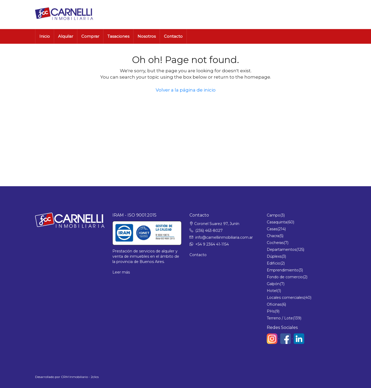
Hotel (272, 290)
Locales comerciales (285, 297)
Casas (272, 229)
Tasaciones (118, 36)
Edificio (273, 263)
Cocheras (275, 242)
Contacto (173, 36)
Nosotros (146, 36)
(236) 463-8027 (209, 230)
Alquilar (65, 36)
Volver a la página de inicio (186, 90)
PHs (271, 311)
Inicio (44, 36)
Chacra (273, 235)
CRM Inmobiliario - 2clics (80, 377)
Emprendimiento (282, 270)
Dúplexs (274, 256)
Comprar (90, 36)
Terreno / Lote (280, 318)
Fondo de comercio (285, 277)
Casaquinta (277, 222)
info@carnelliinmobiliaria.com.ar (224, 237)
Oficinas (274, 304)
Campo (273, 215)
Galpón (273, 283)
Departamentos (281, 249)
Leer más (121, 272)
